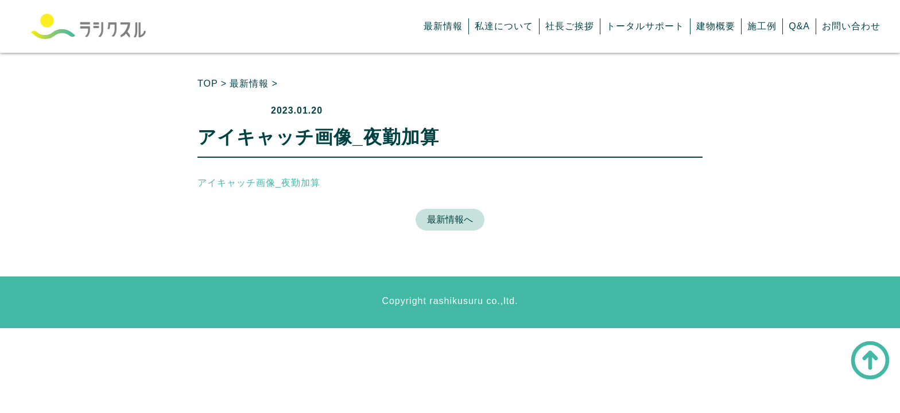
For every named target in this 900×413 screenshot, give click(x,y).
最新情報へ (450, 219)
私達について (504, 26)
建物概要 (715, 26)
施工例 (762, 26)
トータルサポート (645, 26)
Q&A (799, 26)
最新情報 (443, 26)
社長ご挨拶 (569, 26)
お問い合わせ (851, 26)
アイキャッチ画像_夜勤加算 (258, 183)
